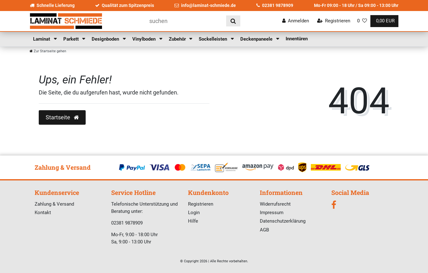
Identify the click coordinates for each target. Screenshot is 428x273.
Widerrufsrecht (275, 204)
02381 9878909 (274, 5)
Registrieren (200, 204)
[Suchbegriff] (185, 20)
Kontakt (43, 212)
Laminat (42, 39)
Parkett (71, 39)
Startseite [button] (62, 117)
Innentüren (297, 39)
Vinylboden (144, 39)
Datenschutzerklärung (282, 221)
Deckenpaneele (257, 39)
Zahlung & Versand (54, 204)
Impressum (271, 212)
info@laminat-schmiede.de (205, 5)
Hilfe (193, 221)
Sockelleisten (213, 39)
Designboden (106, 39)
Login (194, 212)
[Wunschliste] (362, 21)
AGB (264, 230)
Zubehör (178, 39)
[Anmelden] (296, 21)
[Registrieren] (333, 21)
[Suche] (233, 20)
